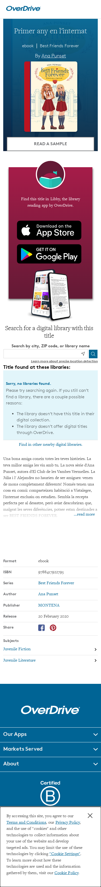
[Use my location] (83, 353)
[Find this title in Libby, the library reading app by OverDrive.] (50, 233)
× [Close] (90, 815)
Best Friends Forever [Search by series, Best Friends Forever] (56, 583)
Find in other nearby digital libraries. (50, 445)
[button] (50, 735)
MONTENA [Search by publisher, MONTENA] (49, 606)
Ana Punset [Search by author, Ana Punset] (53, 56)
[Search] (93, 354)
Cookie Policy (66, 873)
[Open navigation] (91, 8)
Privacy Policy (67, 823)
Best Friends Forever (59, 45)
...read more (84, 515)
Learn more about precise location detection (64, 361)
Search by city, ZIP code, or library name (51, 345)
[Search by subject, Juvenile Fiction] (50, 649)
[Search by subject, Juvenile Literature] (50, 660)
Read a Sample (50, 143)
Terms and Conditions (26, 823)
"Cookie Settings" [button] (64, 854)
